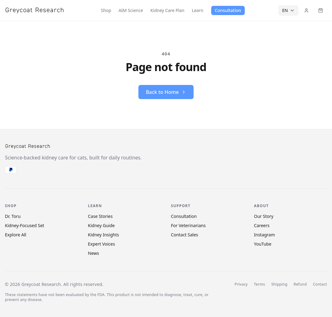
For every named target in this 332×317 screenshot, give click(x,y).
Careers (261, 225)
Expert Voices (101, 244)
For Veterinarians (188, 225)
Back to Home (166, 92)
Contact (320, 284)
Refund (300, 284)
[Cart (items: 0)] (320, 10)
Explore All (15, 235)
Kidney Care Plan (167, 10)
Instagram (264, 235)
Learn (197, 10)
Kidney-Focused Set (24, 225)
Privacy (241, 284)
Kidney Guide (101, 225)
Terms (259, 284)
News (93, 253)
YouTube (263, 244)
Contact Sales (184, 235)
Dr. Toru (13, 216)
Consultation (228, 10)
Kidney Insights (103, 235)
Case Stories (100, 216)
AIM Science (131, 10)
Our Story (263, 216)
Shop (106, 10)
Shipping (279, 284)
